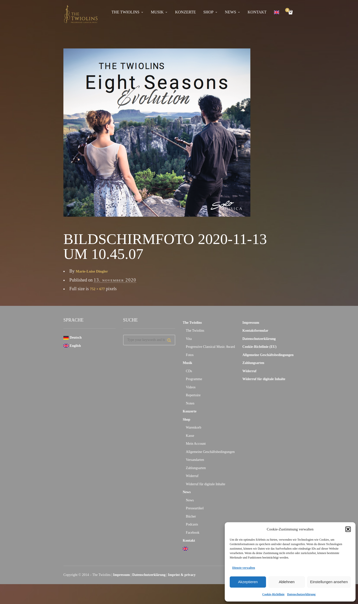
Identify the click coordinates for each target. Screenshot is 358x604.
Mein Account (196, 443)
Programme (194, 379)
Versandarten (195, 460)
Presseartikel (195, 508)
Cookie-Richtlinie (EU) (259, 347)
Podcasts (192, 524)
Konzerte (185, 12)
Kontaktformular (255, 330)
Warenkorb (193, 427)
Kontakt (257, 12)
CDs (189, 371)
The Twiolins (125, 12)
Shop (208, 12)
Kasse (190, 436)
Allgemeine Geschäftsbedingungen (210, 452)
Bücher (191, 516)
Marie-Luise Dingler (95, 271)
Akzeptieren (248, 582)
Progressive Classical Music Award (210, 347)
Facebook (192, 532)
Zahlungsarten (196, 468)
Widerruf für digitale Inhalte (205, 484)
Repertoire (193, 395)
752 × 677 (99, 288)
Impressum (250, 322)
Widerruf (192, 476)
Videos (191, 387)
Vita (189, 339)
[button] (348, 529)
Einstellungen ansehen (329, 582)
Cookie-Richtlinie (273, 594)
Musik (157, 12)
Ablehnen (286, 582)
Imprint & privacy (182, 575)
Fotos (190, 355)
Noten (190, 403)
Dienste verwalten (243, 567)
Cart (288, 10)
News (230, 12)
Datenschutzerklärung (301, 594)
